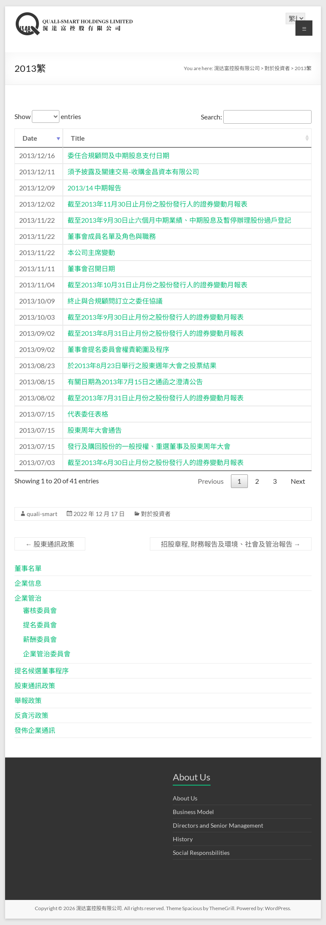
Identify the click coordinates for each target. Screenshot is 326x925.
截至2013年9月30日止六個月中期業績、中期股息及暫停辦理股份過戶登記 (179, 220)
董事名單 (28, 568)
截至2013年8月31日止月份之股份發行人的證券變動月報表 (155, 333)
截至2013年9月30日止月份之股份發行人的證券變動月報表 (155, 317)
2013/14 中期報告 (94, 188)
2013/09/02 (37, 333)
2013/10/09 (37, 301)
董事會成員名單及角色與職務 (111, 236)
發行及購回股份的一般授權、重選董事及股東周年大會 (148, 446)
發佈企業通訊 (34, 730)
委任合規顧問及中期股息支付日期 (118, 155)
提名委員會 (40, 625)
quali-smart (42, 513)
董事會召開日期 (91, 268)
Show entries (47, 116)
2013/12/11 (37, 171)
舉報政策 (28, 700)
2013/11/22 (37, 220)
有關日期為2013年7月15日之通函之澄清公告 (135, 381)
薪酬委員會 (40, 639)
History (183, 839)
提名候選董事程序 (41, 671)
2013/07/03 (37, 462)
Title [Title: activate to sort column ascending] (78, 138)
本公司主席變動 (91, 252)
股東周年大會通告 (94, 430)
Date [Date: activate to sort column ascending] (29, 138)
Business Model (193, 811)
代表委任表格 (87, 414)
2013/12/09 (37, 188)
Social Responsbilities (201, 852)
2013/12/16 (37, 155)
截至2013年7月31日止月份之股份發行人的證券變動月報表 (155, 398)
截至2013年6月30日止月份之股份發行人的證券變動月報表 (155, 462)
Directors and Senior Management (218, 825)
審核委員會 (40, 610)
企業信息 (28, 583)
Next (298, 481)
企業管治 (28, 598)
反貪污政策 (31, 715)
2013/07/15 (37, 414)
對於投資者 (156, 513)
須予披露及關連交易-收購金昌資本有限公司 (133, 171)
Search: (256, 117)
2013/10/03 (37, 317)
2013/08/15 (37, 381)
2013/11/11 (37, 268)
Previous (211, 481)
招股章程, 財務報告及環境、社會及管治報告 (231, 544)
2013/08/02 (37, 398)
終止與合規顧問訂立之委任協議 (115, 301)
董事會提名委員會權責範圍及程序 (118, 349)
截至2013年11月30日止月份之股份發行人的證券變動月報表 (157, 204)
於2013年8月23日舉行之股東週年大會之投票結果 (141, 365)
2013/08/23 (37, 365)
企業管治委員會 (46, 654)
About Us (185, 798)
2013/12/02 (37, 204)
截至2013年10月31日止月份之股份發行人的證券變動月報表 (157, 285)
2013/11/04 (37, 285)
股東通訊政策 (49, 544)
